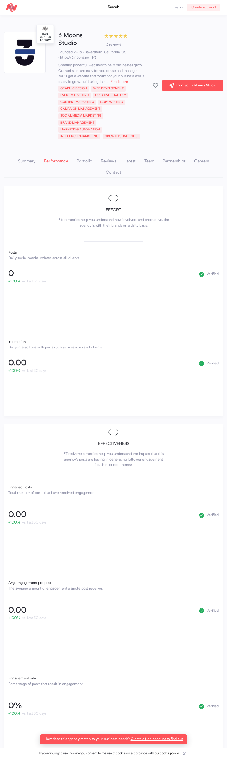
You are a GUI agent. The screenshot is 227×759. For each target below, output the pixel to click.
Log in (178, 7)
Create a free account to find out (157, 739)
